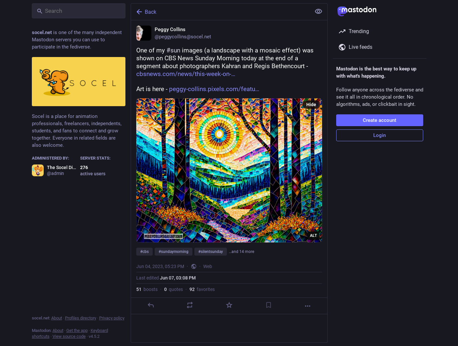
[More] (308, 306)
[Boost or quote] (190, 305)
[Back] (220, 12)
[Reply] (150, 305)
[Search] (78, 10)
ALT (313, 235)
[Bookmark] (268, 305)
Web (207, 266)
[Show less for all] (318, 11)
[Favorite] (229, 305)
